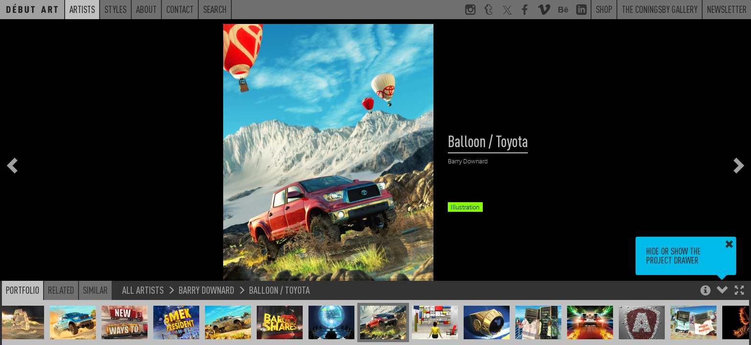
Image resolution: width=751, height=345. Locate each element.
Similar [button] (95, 290)
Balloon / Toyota (279, 289)
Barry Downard (206, 289)
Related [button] (61, 290)
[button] (739, 291)
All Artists (143, 289)
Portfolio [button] (22, 290)
